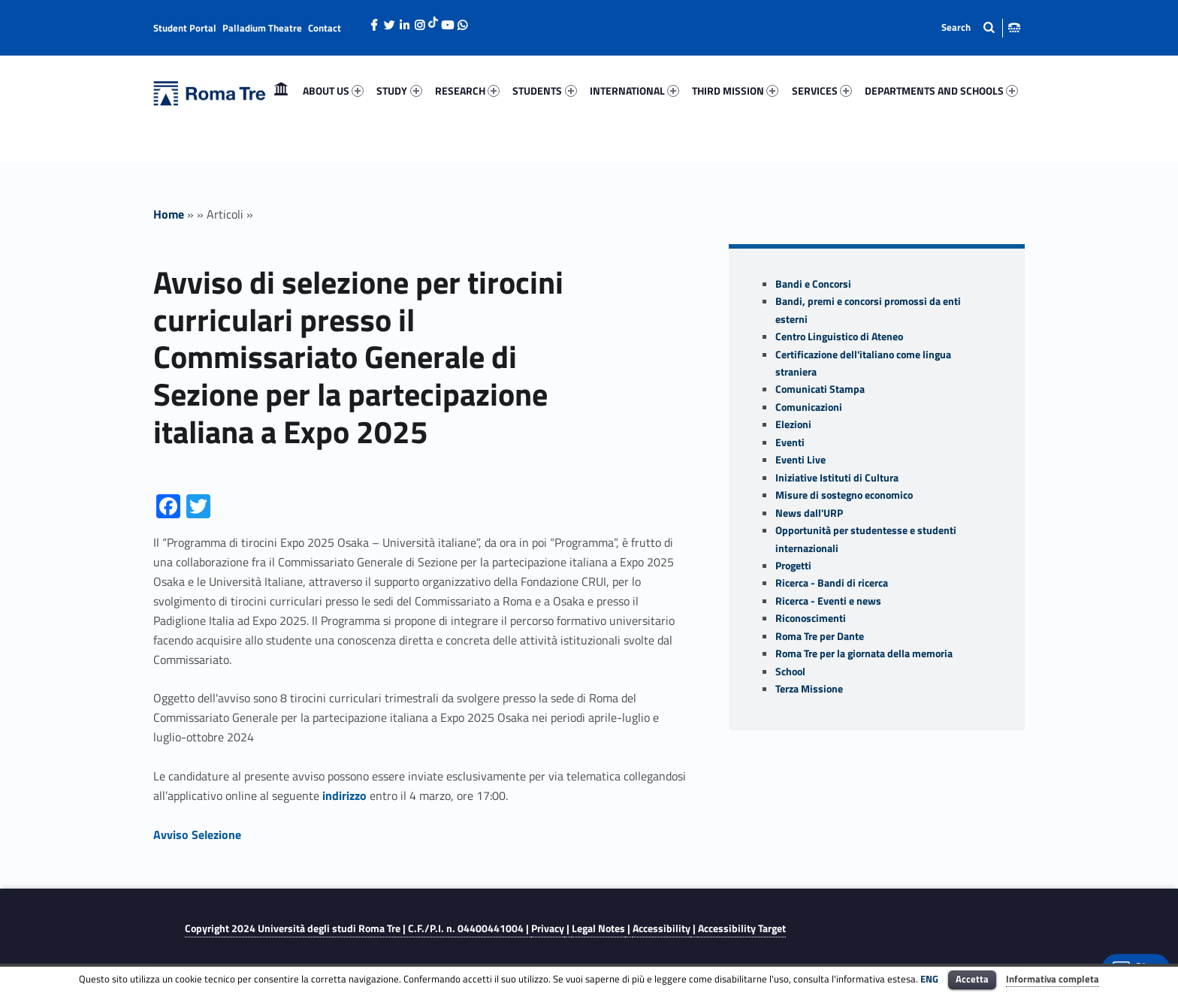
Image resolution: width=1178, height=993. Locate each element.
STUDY (398, 90)
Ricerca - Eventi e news (828, 601)
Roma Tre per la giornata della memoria (864, 653)
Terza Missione (809, 689)
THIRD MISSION (735, 90)
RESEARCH (467, 90)
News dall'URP (809, 513)
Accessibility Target (742, 928)
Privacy (547, 928)
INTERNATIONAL (634, 90)
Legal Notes (598, 928)
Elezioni (793, 424)
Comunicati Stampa (820, 389)
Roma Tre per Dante (819, 636)
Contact (324, 27)
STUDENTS (544, 90)
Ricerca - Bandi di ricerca (831, 583)
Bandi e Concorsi (813, 284)
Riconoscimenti (810, 618)
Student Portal (184, 27)
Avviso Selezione (197, 834)
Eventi (790, 442)
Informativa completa (1052, 978)
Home (281, 90)
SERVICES (822, 90)
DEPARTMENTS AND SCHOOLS (941, 90)
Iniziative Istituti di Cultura (837, 477)
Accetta (972, 978)
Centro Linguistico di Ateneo (839, 336)
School (790, 671)
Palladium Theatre (262, 27)
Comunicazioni (808, 407)
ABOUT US (333, 90)
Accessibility (661, 928)
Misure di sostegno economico (844, 495)
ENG (929, 978)
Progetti (793, 565)
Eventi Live (800, 459)
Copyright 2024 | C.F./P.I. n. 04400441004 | (358, 928)
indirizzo (344, 795)
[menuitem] (281, 91)
